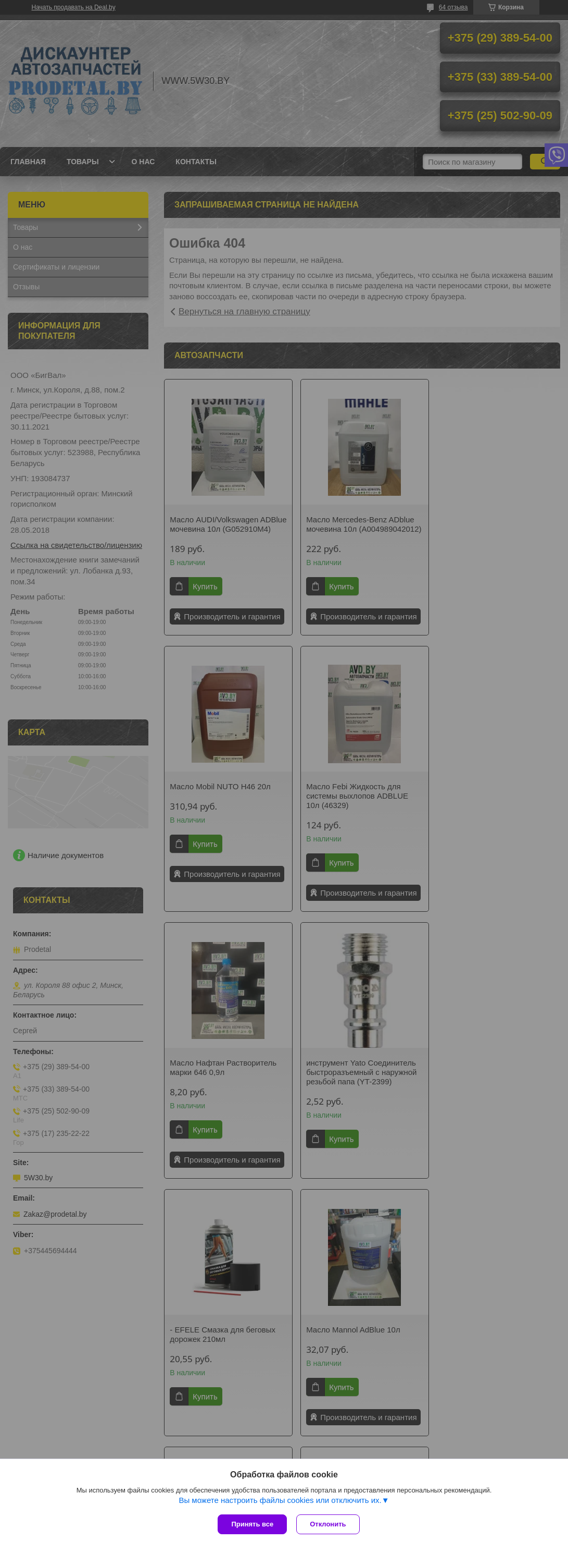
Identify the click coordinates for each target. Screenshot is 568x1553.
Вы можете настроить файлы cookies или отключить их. (280, 1501)
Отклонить (329, 1524)
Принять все (252, 1524)
